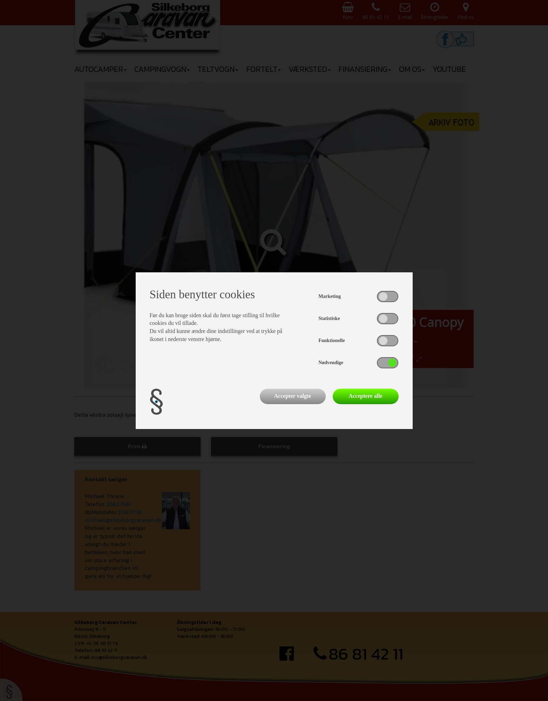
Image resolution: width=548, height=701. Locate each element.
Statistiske (329, 318)
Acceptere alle (365, 396)
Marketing (329, 296)
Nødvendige (330, 362)
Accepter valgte (292, 396)
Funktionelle (331, 340)
